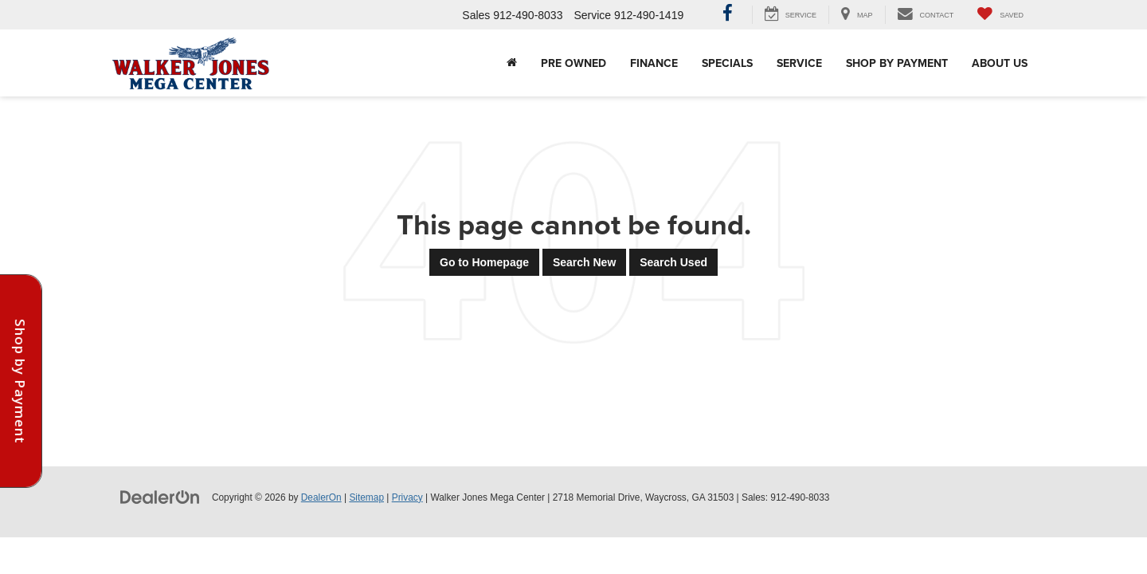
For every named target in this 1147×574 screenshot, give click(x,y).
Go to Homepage (484, 262)
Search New (584, 262)
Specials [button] (727, 63)
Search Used (673, 262)
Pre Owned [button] (573, 63)
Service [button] (799, 63)
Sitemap (366, 497)
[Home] (512, 62)
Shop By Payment (897, 63)
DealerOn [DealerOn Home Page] (321, 497)
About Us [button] (1000, 63)
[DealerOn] (160, 496)
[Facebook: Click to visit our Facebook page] (727, 15)
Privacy (407, 497)
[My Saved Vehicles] (1000, 15)
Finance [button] (654, 63)
